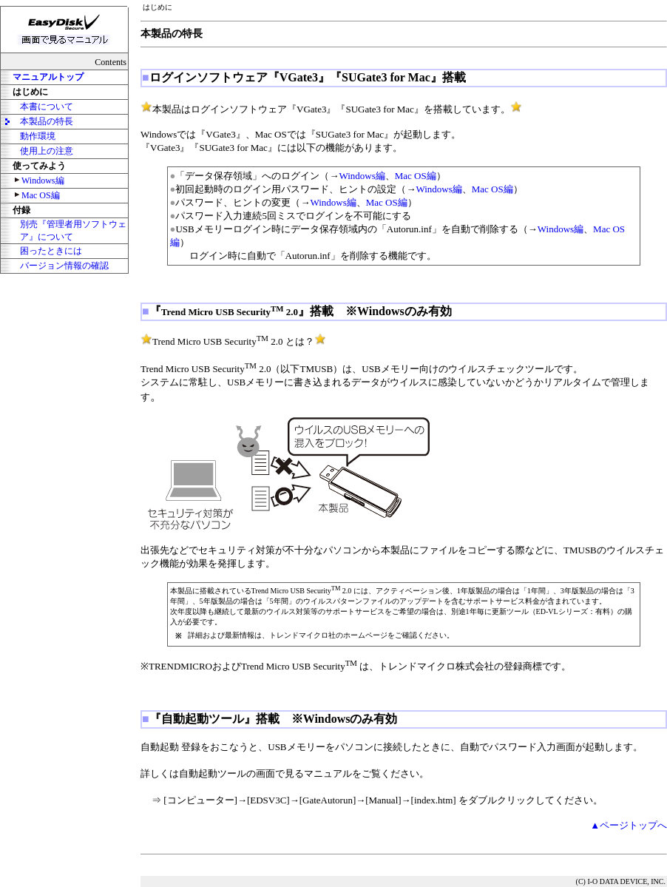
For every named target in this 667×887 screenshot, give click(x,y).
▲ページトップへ (628, 825)
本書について (46, 106)
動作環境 (37, 136)
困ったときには (51, 251)
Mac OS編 (40, 195)
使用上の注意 (46, 151)
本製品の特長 (46, 121)
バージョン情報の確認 (64, 265)
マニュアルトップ (48, 77)
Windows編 (42, 180)
